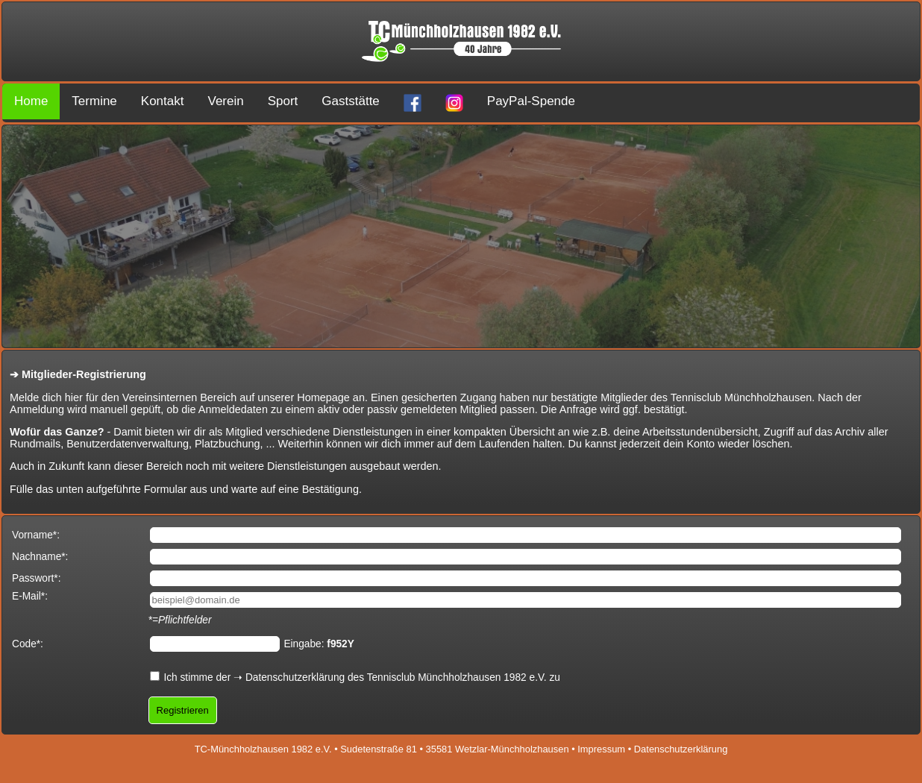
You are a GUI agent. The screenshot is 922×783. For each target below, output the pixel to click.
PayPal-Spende (531, 101)
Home (31, 101)
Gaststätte (350, 101)
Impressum (601, 749)
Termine (94, 101)
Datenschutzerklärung (295, 677)
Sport (283, 101)
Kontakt (162, 101)
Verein (225, 101)
